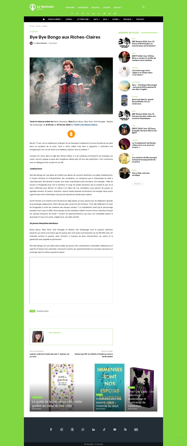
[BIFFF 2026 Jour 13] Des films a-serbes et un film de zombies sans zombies (144, 58)
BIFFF (133, 39)
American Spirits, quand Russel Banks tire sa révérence (142, 101)
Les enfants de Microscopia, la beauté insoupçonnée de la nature (144, 159)
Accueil (32, 26)
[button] (143, 7)
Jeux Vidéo (136, 82)
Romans (135, 96)
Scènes (38, 26)
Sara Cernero (41, 43)
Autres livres (37, 397)
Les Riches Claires (42, 311)
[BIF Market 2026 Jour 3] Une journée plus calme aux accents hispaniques (144, 116)
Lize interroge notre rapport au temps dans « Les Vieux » (142, 72)
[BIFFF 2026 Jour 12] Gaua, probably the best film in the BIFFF (144, 130)
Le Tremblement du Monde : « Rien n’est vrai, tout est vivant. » (144, 145)
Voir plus (138, 184)
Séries (134, 170)
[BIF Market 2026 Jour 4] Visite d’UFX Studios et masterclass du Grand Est (143, 43)
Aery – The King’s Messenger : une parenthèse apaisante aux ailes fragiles (144, 87)
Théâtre (44, 26)
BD (133, 154)
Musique (135, 67)
